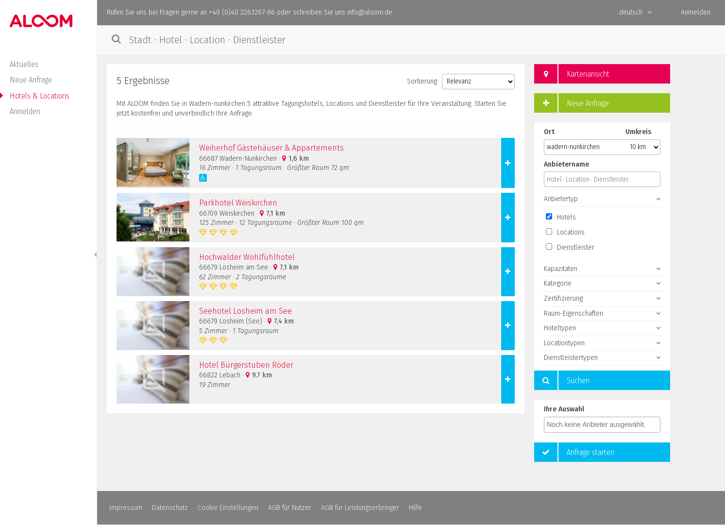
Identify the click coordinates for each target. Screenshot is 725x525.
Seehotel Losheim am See (245, 311)
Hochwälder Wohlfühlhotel (247, 257)
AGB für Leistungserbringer (360, 508)
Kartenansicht (571, 74)
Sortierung (422, 81)
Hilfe (415, 508)
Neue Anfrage (31, 80)
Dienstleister (570, 247)
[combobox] (602, 425)
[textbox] (604, 424)
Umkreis (638, 132)
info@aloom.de (369, 12)
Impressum (125, 508)
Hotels (561, 217)
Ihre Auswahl (564, 409)
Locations (565, 232)
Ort (549, 132)
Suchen (562, 380)
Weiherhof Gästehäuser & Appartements (271, 147)
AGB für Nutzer (289, 508)
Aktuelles (24, 64)
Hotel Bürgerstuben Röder (246, 365)
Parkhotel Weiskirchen (238, 202)
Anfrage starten (574, 452)
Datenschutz (170, 508)
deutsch (635, 12)
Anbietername (566, 164)
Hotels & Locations (39, 96)
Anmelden (25, 111)
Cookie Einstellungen (228, 508)
